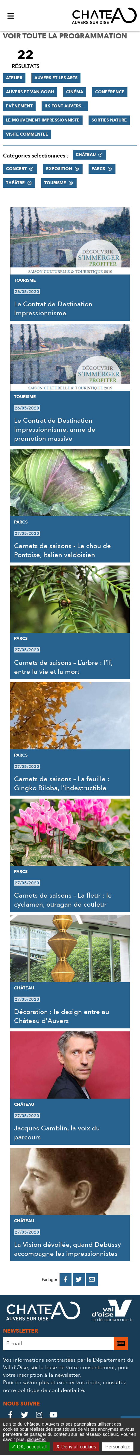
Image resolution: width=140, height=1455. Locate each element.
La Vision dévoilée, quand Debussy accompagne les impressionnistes (67, 1249)
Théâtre (15, 183)
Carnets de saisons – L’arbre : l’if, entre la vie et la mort (63, 667)
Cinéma (74, 92)
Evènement (19, 106)
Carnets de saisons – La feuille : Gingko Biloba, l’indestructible (61, 784)
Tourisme (55, 183)
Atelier (14, 78)
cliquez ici (36, 1439)
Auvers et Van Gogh (30, 92)
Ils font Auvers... (65, 106)
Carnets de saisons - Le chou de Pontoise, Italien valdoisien (62, 551)
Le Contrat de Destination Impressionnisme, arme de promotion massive (54, 429)
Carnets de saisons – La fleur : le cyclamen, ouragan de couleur (63, 900)
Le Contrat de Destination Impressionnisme (53, 309)
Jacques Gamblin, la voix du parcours (57, 1133)
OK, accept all (29, 1446)
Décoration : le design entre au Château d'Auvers (61, 1016)
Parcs (98, 169)
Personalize (117, 1446)
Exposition (59, 169)
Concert (16, 169)
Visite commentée (27, 134)
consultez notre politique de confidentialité (64, 1386)
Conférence (109, 92)
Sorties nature (109, 120)
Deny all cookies (76, 1446)
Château (86, 155)
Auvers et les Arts (55, 78)
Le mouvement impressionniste (43, 120)
